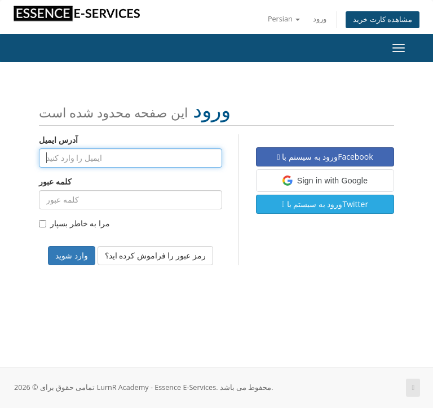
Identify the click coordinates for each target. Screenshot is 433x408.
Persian (284, 19)
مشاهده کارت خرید (382, 19)
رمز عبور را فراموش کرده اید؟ (155, 255)
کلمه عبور (55, 181)
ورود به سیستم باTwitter (325, 204)
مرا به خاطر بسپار (74, 223)
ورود (319, 19)
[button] (325, 180)
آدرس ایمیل (58, 139)
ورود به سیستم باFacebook (325, 156)
